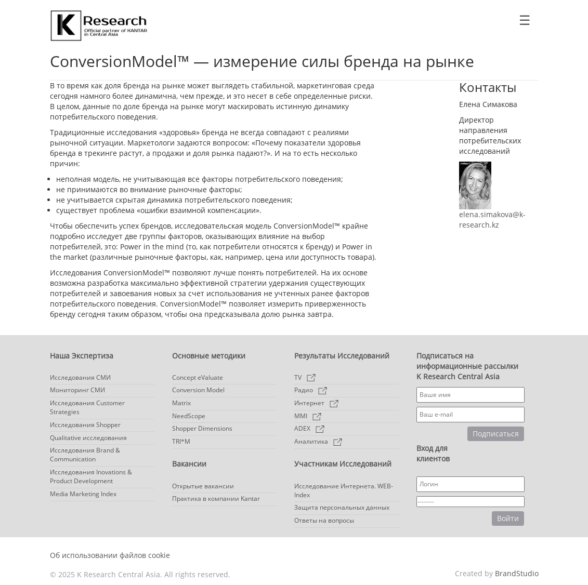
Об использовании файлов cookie (110, 555)
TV (305, 377)
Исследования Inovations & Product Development (91, 476)
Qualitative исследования (88, 437)
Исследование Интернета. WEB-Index (343, 490)
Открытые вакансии (203, 486)
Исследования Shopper (85, 424)
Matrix (181, 402)
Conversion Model (198, 389)
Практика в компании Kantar (216, 498)
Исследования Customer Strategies (87, 407)
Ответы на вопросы (324, 520)
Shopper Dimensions (202, 428)
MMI (307, 415)
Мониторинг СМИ (77, 389)
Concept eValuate (197, 377)
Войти (508, 518)
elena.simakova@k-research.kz (492, 219)
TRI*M (181, 441)
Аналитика (318, 441)
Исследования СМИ (80, 377)
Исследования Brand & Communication (85, 454)
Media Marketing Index (83, 493)
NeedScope (188, 415)
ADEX (309, 428)
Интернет (316, 402)
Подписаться (496, 433)
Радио (310, 389)
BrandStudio (517, 573)
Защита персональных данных (341, 507)
